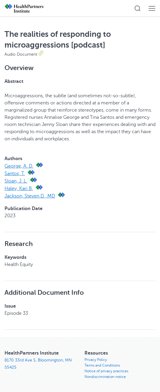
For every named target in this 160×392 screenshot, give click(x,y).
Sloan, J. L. (15, 181)
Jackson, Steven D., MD (29, 196)
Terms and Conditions (102, 365)
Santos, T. (14, 173)
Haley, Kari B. (18, 188)
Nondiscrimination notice (105, 377)
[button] (137, 8)
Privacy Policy (95, 360)
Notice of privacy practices (106, 371)
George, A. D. (18, 166)
